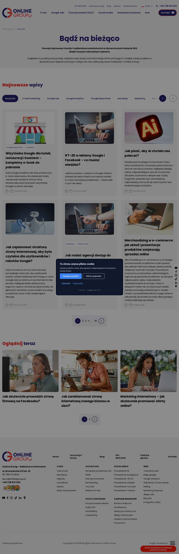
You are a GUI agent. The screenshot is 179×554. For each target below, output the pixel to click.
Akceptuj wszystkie (71, 276)
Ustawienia (66, 283)
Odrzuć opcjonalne (93, 276)
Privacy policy (78, 283)
